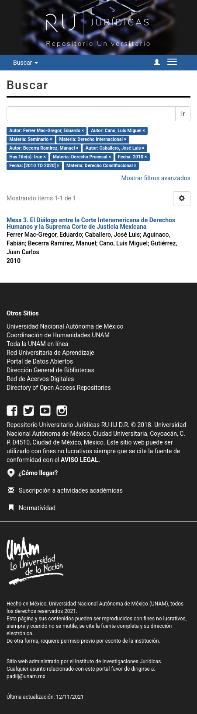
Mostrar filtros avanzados (155, 178)
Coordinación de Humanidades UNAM (58, 335)
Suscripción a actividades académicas (65, 490)
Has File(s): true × (27, 157)
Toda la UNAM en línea (37, 343)
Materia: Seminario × (30, 139)
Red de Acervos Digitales (40, 378)
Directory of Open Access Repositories (59, 387)
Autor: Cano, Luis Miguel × (118, 130)
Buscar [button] (25, 62)
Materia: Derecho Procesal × (82, 157)
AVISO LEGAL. (80, 459)
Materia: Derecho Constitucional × (101, 165)
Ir (183, 113)
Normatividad (31, 507)
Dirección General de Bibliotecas (50, 370)
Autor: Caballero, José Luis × (115, 148)
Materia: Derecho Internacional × (92, 139)
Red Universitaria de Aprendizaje (50, 352)
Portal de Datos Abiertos (40, 361)
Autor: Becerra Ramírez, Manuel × (43, 148)
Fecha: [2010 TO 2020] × (34, 165)
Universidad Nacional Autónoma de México (65, 326)
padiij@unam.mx (26, 676)
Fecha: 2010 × (132, 157)
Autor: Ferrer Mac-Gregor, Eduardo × (46, 130)
